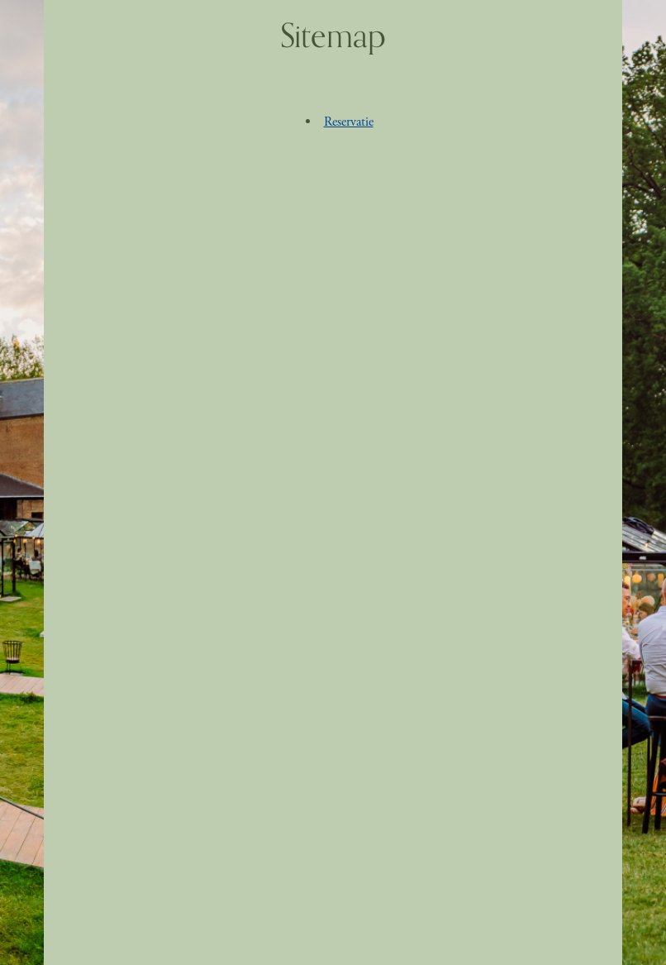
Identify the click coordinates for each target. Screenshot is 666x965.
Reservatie (348, 122)
